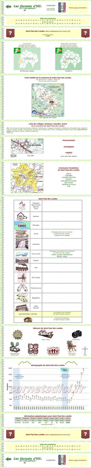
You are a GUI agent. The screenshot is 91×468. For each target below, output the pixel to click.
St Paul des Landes (27, 70)
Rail (36, 267)
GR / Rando (36, 277)
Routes (36, 260)
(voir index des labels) (69, 156)
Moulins (36, 216)
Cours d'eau (36, 254)
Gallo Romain (36, 307)
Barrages (36, 225)
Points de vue (36, 288)
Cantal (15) (66, 31)
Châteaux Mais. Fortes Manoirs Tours (36, 206)
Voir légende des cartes (47, 117)
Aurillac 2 (68, 70)
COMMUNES (50, 6)
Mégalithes (36, 298)
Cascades (36, 244)
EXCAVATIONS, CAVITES (28, 314)
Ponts (36, 234)
